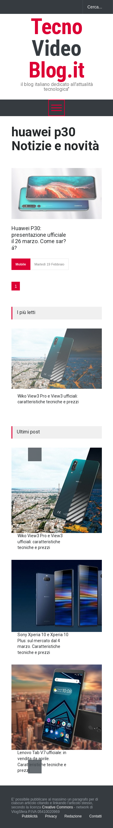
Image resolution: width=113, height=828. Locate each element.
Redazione (73, 816)
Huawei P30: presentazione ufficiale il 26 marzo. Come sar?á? (38, 238)
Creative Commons (57, 807)
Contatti (95, 816)
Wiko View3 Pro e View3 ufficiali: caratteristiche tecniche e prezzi (40, 541)
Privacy (51, 816)
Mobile (21, 264)
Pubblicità (29, 816)
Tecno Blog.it (57, 48)
